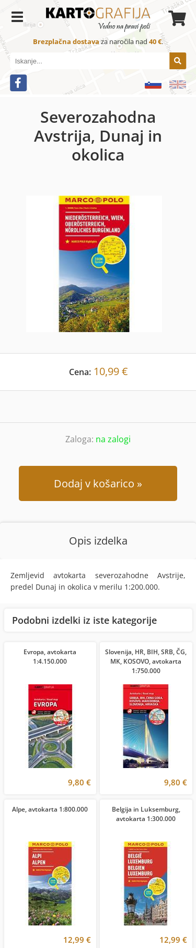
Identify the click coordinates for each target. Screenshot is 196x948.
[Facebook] (18, 82)
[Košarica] (175, 18)
